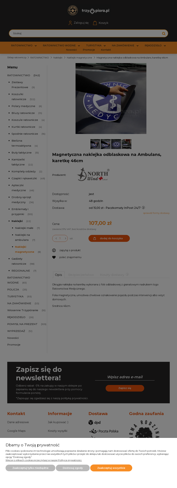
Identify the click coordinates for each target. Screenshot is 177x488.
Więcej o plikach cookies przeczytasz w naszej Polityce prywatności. (44, 460)
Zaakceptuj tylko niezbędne (30, 468)
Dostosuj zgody (73, 468)
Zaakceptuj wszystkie (111, 468)
